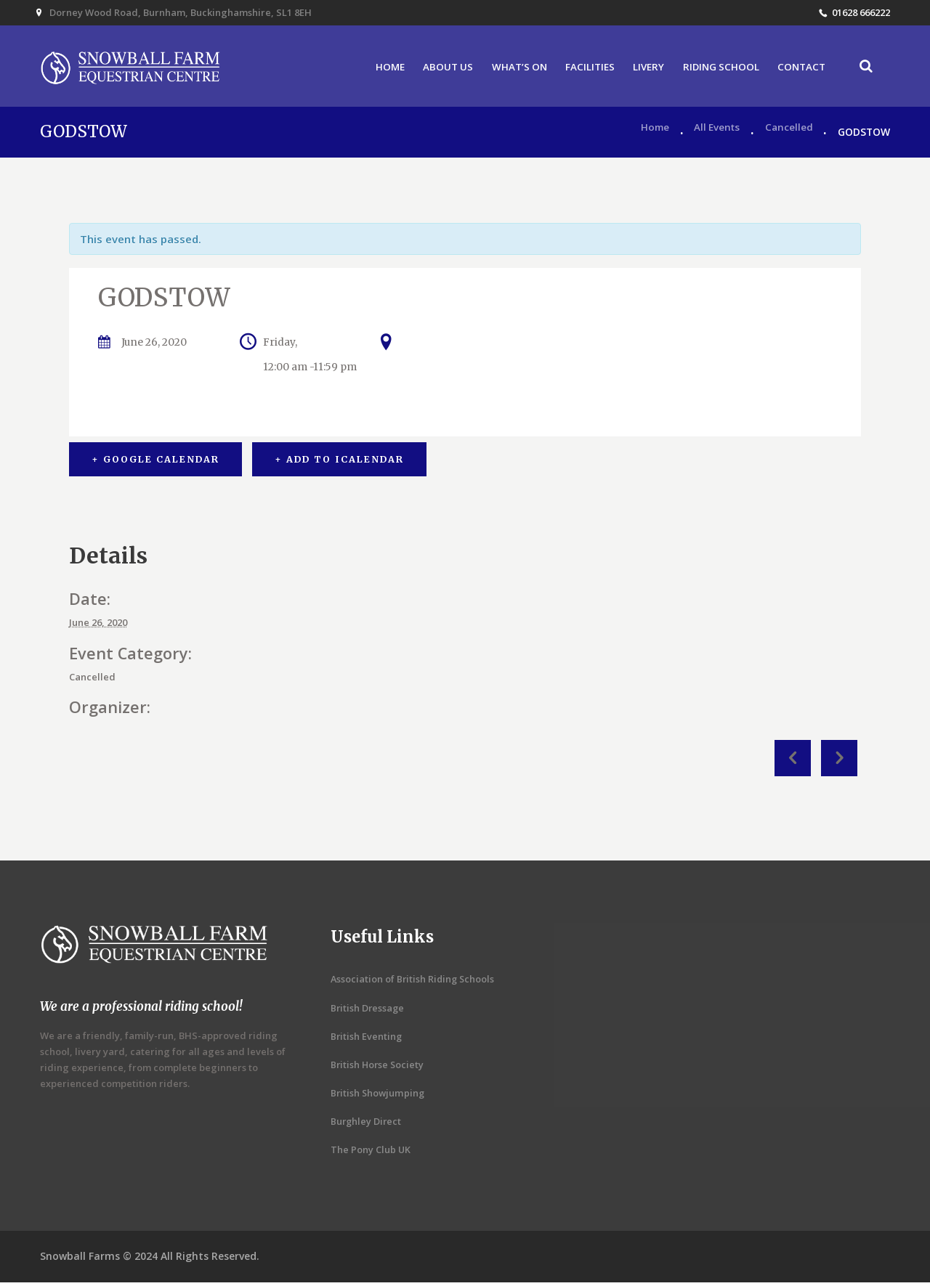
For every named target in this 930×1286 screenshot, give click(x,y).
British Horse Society (378, 1068)
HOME (375, 69)
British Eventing (367, 1039)
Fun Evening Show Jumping (793, 762)
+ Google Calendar (155, 462)
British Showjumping (378, 1096)
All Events (714, 135)
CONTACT (799, 69)
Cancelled (788, 135)
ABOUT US (434, 69)
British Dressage (368, 1011)
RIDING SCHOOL (716, 69)
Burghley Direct (367, 1124)
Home (651, 135)
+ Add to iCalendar (340, 462)
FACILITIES (581, 69)
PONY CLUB (839, 762)
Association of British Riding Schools (414, 982)
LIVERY (641, 69)
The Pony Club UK (371, 1153)
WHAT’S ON (508, 69)
